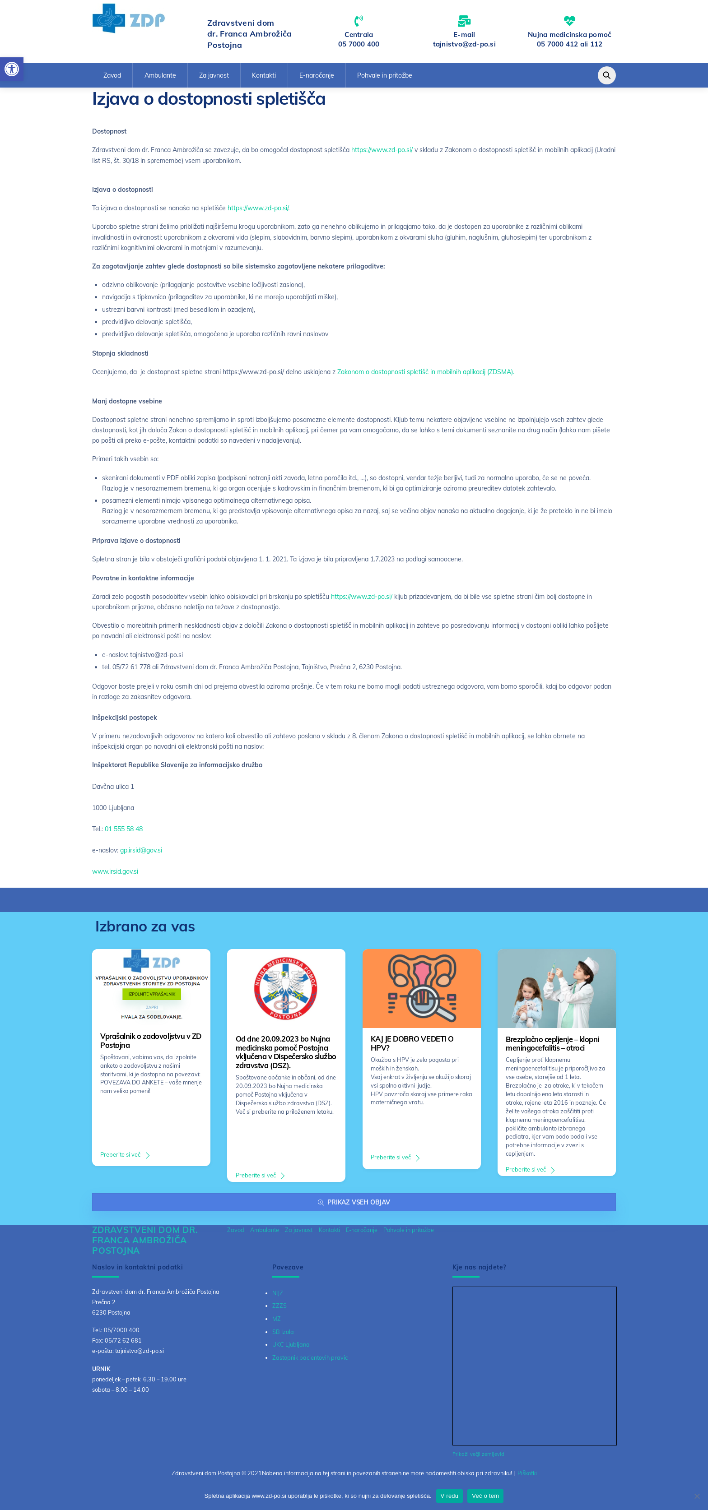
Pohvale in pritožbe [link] (384, 78)
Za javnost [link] (214, 78)
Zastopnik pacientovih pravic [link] (310, 1360)
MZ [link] (276, 1322)
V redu (450, 1495)
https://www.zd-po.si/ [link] (382, 153)
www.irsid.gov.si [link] (115, 875)
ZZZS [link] (279, 1309)
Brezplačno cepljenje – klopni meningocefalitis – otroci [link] (552, 1047)
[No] (696, 1496)
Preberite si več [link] (120, 1158)
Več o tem (485, 1495)
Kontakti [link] (264, 78)
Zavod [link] (112, 78)
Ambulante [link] (160, 78)
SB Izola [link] (283, 1335)
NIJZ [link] (277, 1296)
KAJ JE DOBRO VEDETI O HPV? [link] (412, 1047)
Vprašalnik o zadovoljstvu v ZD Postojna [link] (150, 1044)
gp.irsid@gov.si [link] (141, 853)
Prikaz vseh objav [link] (354, 1205)
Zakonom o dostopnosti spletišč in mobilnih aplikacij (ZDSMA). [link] (425, 375)
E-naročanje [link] (316, 78)
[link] (11, 69)
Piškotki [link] (527, 1476)
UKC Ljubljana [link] (291, 1348)
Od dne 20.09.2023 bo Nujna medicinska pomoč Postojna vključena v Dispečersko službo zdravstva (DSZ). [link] (286, 1056)
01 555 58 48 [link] (124, 832)
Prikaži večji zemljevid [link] (478, 1457)
